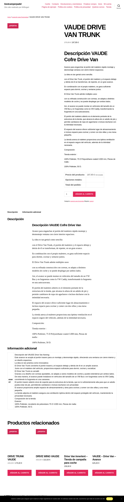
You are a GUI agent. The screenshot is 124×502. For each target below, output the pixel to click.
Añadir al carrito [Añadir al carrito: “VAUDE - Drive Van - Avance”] (104, 473)
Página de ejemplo (49, 7)
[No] (121, 499)
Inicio (100, 4)
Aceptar (109, 499)
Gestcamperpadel (13, 4)
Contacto (55, 4)
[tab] (12, 212)
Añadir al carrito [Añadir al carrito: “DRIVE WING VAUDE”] (47, 473)
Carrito (47, 4)
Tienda (108, 7)
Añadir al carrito (84, 194)
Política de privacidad (82, 7)
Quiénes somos (98, 7)
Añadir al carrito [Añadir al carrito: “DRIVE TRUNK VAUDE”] (19, 473)
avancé (91, 201)
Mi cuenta (107, 4)
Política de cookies (65, 7)
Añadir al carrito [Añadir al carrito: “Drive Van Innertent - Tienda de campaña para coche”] (76, 473)
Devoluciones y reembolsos (71, 4)
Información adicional (31, 212)
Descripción (12, 212)
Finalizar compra (89, 4)
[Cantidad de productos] (68, 194)
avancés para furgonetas (21, 17)
